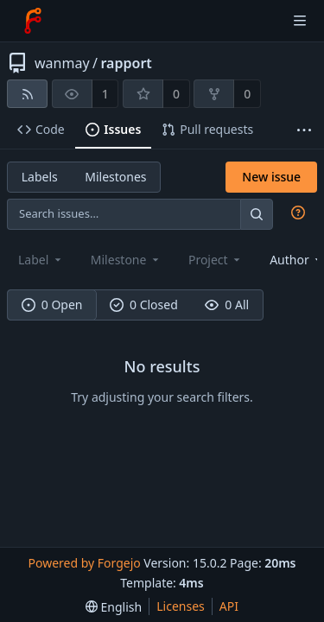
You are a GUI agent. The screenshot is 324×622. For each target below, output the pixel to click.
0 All (227, 304)
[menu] (114, 607)
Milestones (115, 176)
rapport (126, 63)
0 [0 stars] (176, 94)
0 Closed (144, 304)
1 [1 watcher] (105, 94)
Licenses (180, 606)
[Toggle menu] (299, 20)
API (228, 606)
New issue (271, 176)
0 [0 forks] (247, 94)
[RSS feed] (27, 93)
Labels (40, 176)
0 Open (52, 304)
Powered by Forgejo (84, 563)
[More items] (304, 130)
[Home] (33, 20)
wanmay (62, 63)
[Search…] (256, 214)
